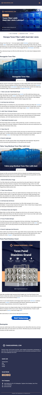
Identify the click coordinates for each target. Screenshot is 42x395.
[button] (39, 3)
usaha (4, 44)
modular (7, 302)
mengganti (10, 235)
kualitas (8, 134)
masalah (38, 104)
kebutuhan (26, 43)
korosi (18, 297)
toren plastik (13, 86)
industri (27, 108)
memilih (21, 94)
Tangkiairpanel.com (21, 393)
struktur (14, 95)
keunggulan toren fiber (24, 88)
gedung (9, 310)
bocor (36, 222)
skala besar (32, 300)
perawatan (38, 85)
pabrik (21, 310)
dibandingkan (31, 47)
